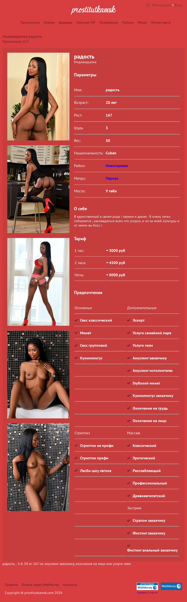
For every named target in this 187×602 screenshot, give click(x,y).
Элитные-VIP (85, 22)
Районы (128, 22)
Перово (112, 178)
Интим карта (161, 22)
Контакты (70, 584)
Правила (11, 584)
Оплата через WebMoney (40, 584)
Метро (142, 22)
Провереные (108, 22)
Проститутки (30, 22)
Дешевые (65, 22)
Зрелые (49, 22)
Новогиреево (117, 165)
